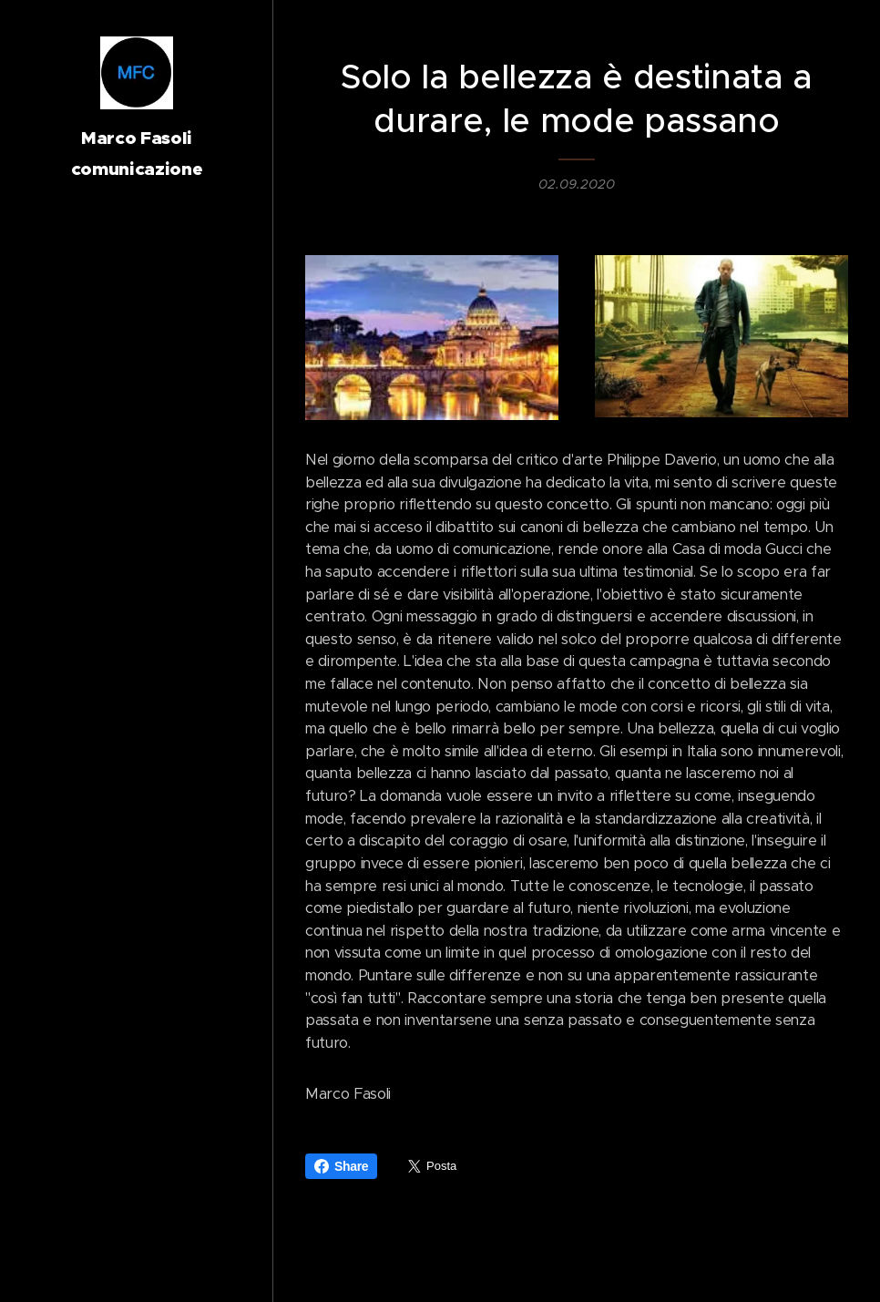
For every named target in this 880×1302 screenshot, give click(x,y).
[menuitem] (136, 672)
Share (341, 1166)
